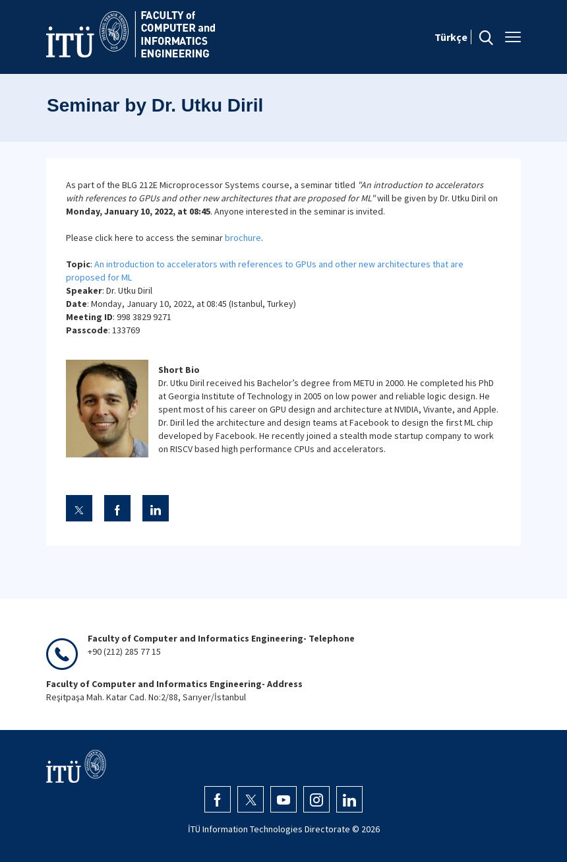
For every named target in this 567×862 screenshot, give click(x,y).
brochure (243, 238)
